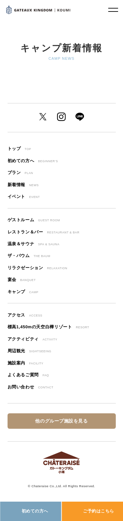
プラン (20, 172)
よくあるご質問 (28, 374)
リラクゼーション (38, 267)
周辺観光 (29, 350)
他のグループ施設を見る (61, 421)
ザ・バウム (29, 255)
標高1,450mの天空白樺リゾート (49, 326)
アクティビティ (32, 338)
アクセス (25, 315)
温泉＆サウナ (34, 243)
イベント (24, 196)
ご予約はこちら (98, 511)
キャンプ (23, 291)
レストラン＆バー (44, 231)
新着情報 (23, 184)
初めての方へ (35, 511)
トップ (19, 148)
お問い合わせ (30, 386)
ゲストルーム (34, 219)
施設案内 (26, 362)
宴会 (22, 279)
